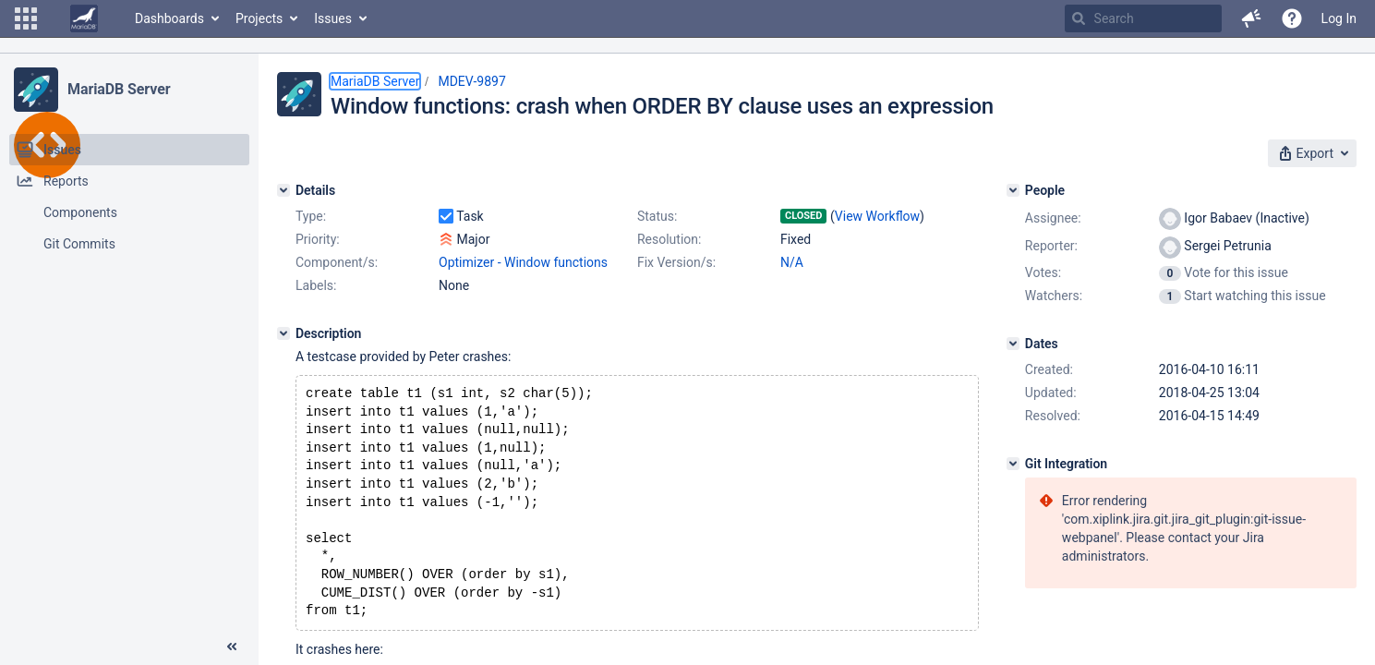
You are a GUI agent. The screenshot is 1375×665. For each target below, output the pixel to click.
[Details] (283, 190)
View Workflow (877, 216)
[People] (1013, 190)
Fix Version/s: (676, 262)
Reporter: (1051, 245)
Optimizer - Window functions (523, 262)
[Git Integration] (1013, 463)
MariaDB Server (118, 89)
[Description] (283, 333)
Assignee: (1053, 218)
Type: (311, 216)
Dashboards (169, 18)
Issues (333, 18)
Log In (1339, 18)
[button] (25, 18)
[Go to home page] (84, 18)
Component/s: (337, 262)
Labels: (316, 285)
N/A (791, 262)
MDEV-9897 (471, 81)
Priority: (318, 239)
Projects (259, 18)
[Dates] (1013, 343)
